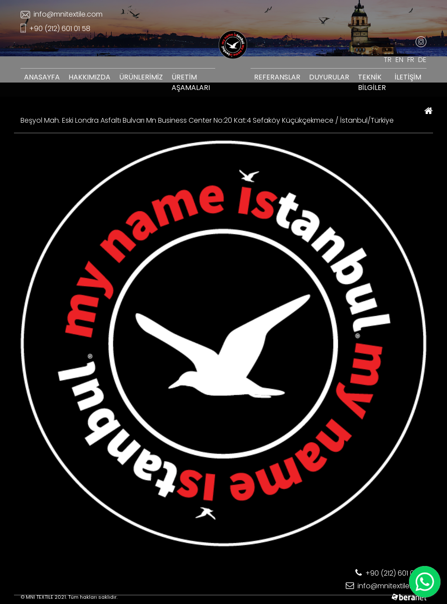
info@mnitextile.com (62, 14)
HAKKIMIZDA (89, 77)
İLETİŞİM (408, 77)
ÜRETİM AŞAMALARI (191, 82)
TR (388, 60)
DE (422, 60)
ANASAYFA (42, 77)
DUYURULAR (329, 77)
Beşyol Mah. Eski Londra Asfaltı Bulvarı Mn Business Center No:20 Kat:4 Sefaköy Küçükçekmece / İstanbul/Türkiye (207, 120)
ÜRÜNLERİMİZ (141, 77)
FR (410, 60)
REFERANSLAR (277, 77)
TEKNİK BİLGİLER (372, 82)
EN (399, 60)
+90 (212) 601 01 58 (55, 29)
